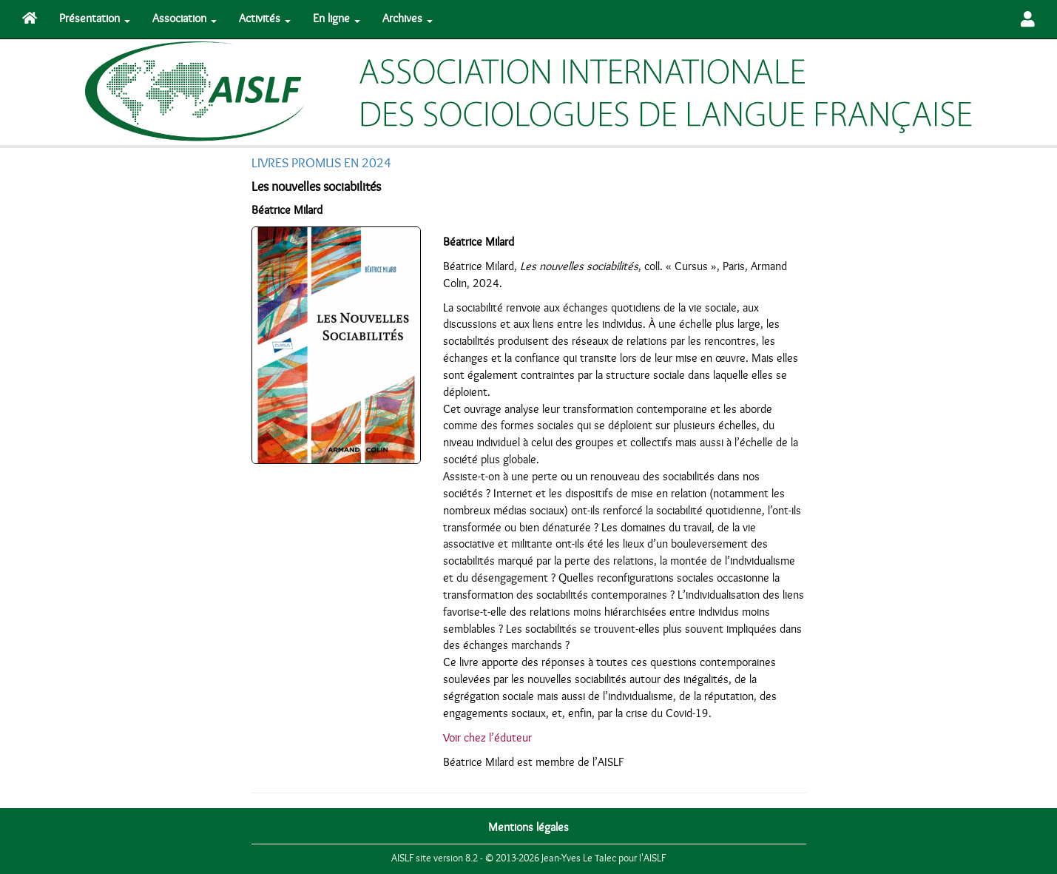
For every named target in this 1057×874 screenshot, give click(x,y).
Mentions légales (528, 827)
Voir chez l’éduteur (487, 737)
